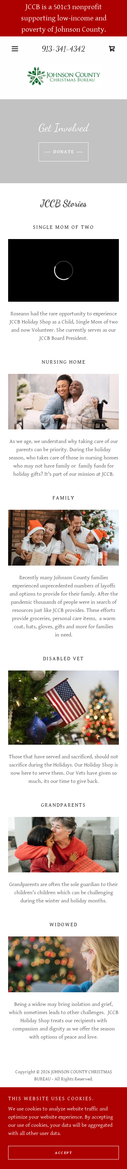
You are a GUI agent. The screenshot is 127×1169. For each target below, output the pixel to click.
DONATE (63, 152)
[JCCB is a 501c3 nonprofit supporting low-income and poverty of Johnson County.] (63, 18)
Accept (63, 1153)
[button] (16, 49)
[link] (112, 49)
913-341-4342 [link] (63, 48)
